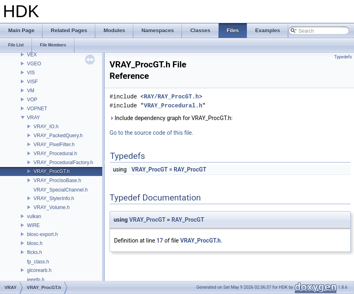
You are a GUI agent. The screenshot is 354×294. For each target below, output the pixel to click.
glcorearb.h (39, 270)
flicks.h (34, 252)
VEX (32, 55)
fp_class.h (38, 262)
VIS (31, 73)
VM (30, 91)
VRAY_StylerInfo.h (54, 198)
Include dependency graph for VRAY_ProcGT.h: (171, 118)
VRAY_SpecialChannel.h (61, 190)
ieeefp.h (36, 280)
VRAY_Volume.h (52, 207)
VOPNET (37, 108)
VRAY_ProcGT (149, 169)
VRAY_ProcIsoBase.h (57, 180)
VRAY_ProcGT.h (51, 171)
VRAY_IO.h (46, 126)
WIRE (33, 225)
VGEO (34, 64)
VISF (32, 82)
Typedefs (343, 57)
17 (160, 240)
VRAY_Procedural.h (55, 153)
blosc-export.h (42, 234)
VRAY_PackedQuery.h (58, 135)
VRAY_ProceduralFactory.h (63, 162)
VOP (32, 99)
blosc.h (35, 243)
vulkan (34, 216)
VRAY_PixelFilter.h (54, 144)
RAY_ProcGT (190, 169)
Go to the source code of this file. (151, 132)
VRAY (33, 117)
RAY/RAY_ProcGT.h (171, 96)
